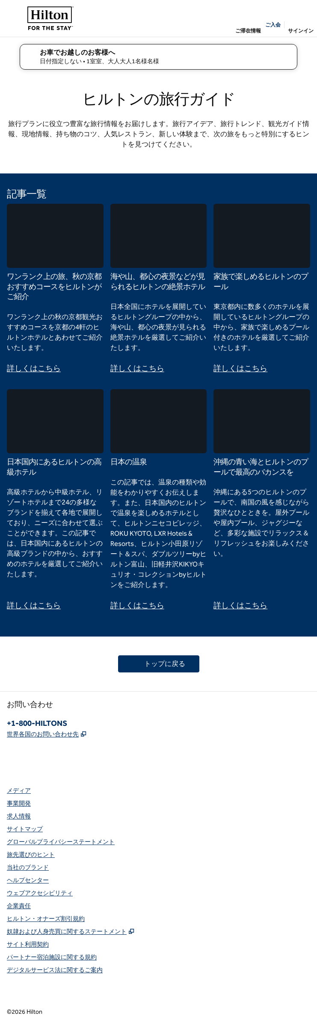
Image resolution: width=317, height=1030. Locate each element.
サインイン (301, 31)
